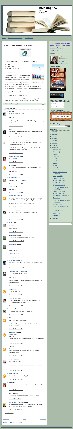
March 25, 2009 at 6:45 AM (16, 162)
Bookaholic (12, 373)
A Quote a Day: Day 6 (59, 180)
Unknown (11, 318)
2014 (53, 136)
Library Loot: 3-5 (57, 204)
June (54, 163)
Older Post (43, 419)
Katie (10, 346)
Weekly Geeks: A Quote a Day (61, 195)
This (10, 291)
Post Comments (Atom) (16, 422)
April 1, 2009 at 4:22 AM (15, 399)
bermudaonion (13, 298)
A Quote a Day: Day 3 (59, 191)
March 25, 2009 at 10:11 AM (16, 241)
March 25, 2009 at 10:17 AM (16, 257)
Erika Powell (12, 210)
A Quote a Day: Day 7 (59, 178)
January (55, 215)
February (56, 213)
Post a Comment (9, 413)
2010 (53, 145)
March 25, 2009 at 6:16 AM (16, 136)
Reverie (11, 129)
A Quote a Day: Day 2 (59, 193)
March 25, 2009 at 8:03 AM (16, 192)
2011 (53, 143)
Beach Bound (56, 198)
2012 (53, 141)
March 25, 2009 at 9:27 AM (16, 232)
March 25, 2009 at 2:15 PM (16, 294)
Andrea (11, 309)
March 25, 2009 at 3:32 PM (16, 305)
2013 (53, 138)
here (15, 158)
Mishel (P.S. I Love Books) (16, 271)
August (55, 158)
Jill (61, 57)
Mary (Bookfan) (13, 177)
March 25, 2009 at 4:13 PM (16, 314)
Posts (53, 103)
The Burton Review (14, 253)
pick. (16, 171)
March (55, 170)
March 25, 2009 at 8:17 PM (16, 356)
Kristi (10, 165)
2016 (53, 132)
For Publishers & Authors (15, 38)
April (54, 167)
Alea (10, 111)
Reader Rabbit (13, 332)
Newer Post (6, 419)
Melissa (11, 222)
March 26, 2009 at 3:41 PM (16, 379)
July (54, 161)
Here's (19, 311)
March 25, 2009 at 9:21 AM (16, 219)
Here (10, 189)
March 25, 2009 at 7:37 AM (16, 183)
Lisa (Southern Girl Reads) (16, 402)
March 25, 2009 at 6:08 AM (16, 126)
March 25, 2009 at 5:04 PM (16, 329)
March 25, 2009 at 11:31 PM (16, 370)
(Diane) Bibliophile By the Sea (17, 140)
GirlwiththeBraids (14, 260)
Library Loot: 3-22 (58, 176)
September (56, 156)
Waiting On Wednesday (15, 216)
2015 (53, 134)
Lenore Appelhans (14, 156)
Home (4, 38)
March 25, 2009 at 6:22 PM (16, 343)
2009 (53, 147)
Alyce (10, 382)
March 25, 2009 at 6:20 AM (16, 153)
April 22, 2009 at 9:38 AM (15, 409)
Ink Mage (11, 186)
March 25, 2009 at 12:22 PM (16, 267)
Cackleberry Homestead (16, 195)
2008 (53, 218)
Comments (54, 106)
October (55, 154)
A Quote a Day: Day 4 (59, 185)
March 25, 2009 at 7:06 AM (16, 174)
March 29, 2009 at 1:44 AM (16, 390)
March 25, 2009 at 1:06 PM (16, 285)
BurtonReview (13, 235)
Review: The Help (58, 210)
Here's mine (24, 180)
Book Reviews (29, 38)
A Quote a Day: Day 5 (59, 182)
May (54, 165)
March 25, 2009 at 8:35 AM (16, 207)
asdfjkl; (11, 289)
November (56, 152)
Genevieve (12, 359)
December (56, 149)
